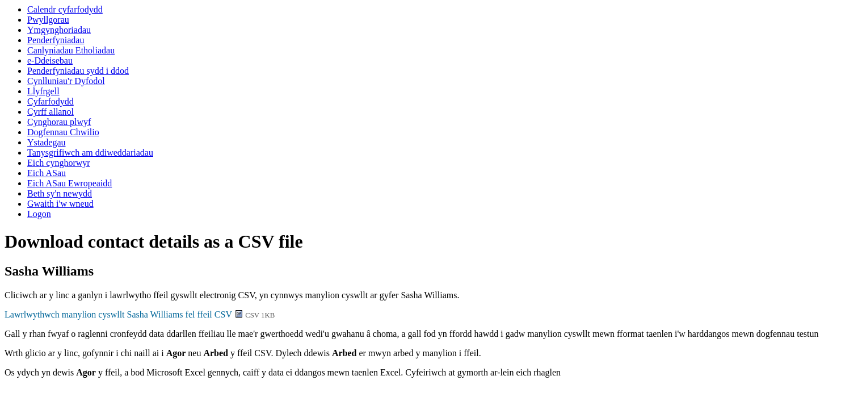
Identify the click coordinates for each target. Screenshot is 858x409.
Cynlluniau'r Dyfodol (66, 81)
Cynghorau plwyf (59, 122)
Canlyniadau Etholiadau (71, 50)
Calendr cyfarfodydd (65, 9)
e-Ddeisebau (50, 60)
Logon (39, 214)
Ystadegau (46, 142)
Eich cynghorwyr (58, 163)
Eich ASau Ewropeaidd (69, 183)
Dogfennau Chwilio (63, 132)
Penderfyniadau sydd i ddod (78, 71)
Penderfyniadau (55, 40)
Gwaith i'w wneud (60, 203)
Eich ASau (46, 173)
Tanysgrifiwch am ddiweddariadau (90, 152)
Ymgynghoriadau (59, 30)
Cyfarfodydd (50, 101)
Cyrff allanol (50, 111)
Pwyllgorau (48, 19)
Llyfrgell (43, 91)
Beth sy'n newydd (59, 193)
